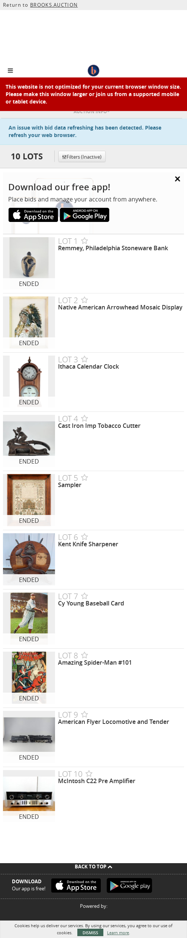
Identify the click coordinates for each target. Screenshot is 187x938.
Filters (81, 156)
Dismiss (90, 932)
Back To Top (93, 866)
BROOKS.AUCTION (54, 4)
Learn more (118, 932)
